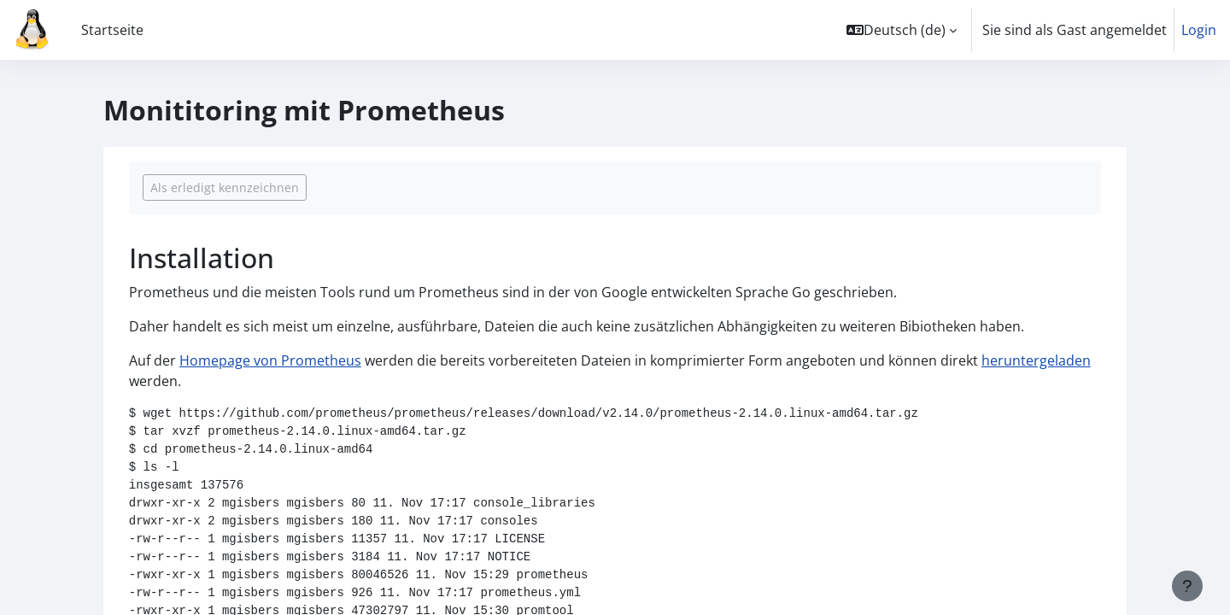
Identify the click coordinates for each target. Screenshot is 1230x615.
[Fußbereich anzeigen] (1187, 586)
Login (1198, 29)
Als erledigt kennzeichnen (224, 187)
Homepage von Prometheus (270, 360)
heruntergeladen (1036, 360)
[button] (901, 30)
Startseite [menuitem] (112, 29)
